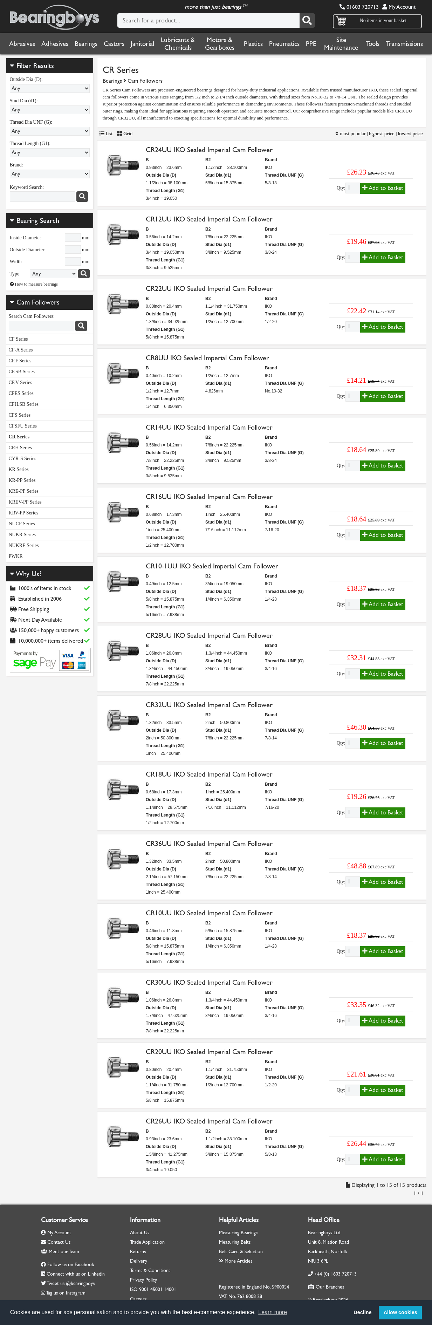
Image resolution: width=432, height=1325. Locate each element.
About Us (139, 1233)
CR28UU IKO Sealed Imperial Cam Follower (209, 635)
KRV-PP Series (24, 512)
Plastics (253, 44)
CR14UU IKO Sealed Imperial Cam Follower (209, 427)
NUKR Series (22, 534)
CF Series (18, 339)
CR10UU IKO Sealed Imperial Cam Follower (209, 913)
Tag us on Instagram (65, 1293)
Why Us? (26, 574)
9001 (144, 1289)
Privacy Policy (143, 1280)
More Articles (235, 1261)
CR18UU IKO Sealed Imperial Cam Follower (209, 774)
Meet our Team (60, 1252)
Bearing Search (34, 221)
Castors (114, 44)
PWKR (16, 556)
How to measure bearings (34, 284)
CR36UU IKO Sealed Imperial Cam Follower (209, 844)
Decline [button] (362, 1312)
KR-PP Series (22, 480)
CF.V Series (20, 382)
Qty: (341, 188)
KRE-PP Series (24, 491)
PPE (311, 44)
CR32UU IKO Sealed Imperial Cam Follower (209, 705)
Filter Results (32, 66)
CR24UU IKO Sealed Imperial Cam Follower (209, 150)
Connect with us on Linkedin (76, 1274)
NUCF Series (22, 523)
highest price (382, 134)
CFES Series (21, 393)
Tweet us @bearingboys (71, 1283)
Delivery (138, 1261)
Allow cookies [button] (400, 1312)
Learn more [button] (272, 1312)
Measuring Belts (235, 1242)
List (106, 134)
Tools (372, 44)
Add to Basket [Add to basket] (382, 188)
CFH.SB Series (24, 404)
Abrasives (22, 44)
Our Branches (326, 1287)
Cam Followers (38, 302)
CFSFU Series (23, 426)
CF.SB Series (22, 371)
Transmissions (404, 44)
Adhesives (54, 44)
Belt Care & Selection (241, 1252)
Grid (124, 134)
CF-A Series (21, 350)
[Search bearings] (84, 273)
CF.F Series (20, 360)
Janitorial (142, 44)
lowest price (410, 134)
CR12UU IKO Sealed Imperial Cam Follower (209, 219)
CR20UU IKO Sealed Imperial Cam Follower (209, 1052)
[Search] (307, 20)
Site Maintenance (341, 44)
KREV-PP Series (25, 502)
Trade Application (147, 1242)
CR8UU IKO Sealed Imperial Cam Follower (207, 358)
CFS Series (20, 415)
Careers (138, 1299)
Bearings (86, 44)
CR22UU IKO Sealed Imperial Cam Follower (209, 289)
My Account (399, 7)
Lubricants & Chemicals (178, 44)
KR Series (19, 469)
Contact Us (55, 1242)
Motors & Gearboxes (219, 44)
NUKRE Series (24, 545)
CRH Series (20, 447)
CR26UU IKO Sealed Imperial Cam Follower (209, 1121)
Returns (138, 1252)
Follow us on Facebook (70, 1265)
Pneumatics (284, 44)
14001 (170, 1289)
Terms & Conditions (150, 1270)
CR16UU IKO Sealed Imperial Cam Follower (209, 497)
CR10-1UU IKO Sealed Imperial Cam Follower (212, 566)
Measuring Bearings (238, 1233)
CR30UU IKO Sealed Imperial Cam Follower (209, 982)
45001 (156, 1289)
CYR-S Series (22, 458)
